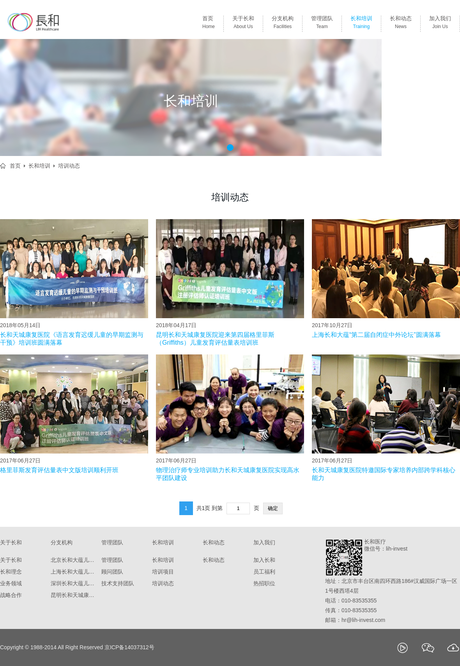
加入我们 (440, 24)
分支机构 (283, 24)
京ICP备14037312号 (129, 647)
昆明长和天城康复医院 (74, 595)
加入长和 (264, 560)
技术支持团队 (117, 583)
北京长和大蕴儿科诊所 (74, 560)
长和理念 (11, 572)
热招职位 (264, 583)
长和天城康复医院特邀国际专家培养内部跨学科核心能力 (383, 474)
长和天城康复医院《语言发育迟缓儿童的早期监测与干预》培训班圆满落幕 (71, 338)
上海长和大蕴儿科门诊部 (74, 572)
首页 (208, 24)
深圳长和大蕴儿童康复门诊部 (74, 583)
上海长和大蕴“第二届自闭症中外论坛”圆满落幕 (376, 334)
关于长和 (243, 24)
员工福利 (264, 572)
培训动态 (69, 166)
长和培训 (361, 24)
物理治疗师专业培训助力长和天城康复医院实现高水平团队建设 (227, 474)
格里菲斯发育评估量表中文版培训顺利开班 (59, 470)
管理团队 (322, 24)
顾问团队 (112, 572)
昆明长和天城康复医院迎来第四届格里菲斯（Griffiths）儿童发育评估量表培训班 (215, 338)
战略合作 (11, 595)
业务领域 (11, 583)
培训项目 (163, 572)
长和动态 (401, 24)
